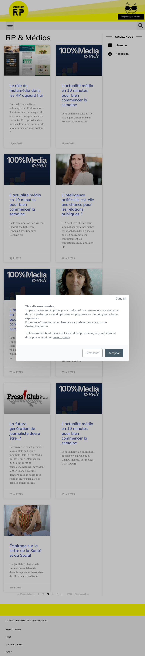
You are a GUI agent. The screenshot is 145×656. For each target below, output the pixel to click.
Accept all (114, 353)
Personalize (92, 353)
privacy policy (61, 337)
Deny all (121, 298)
